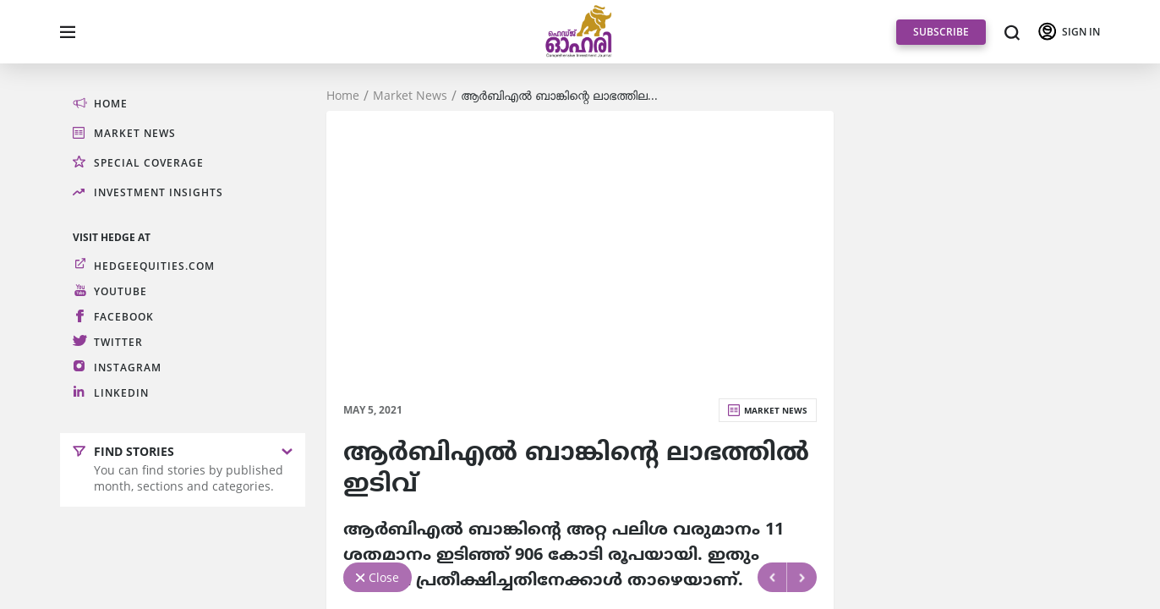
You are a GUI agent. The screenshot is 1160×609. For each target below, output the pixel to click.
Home (342, 96)
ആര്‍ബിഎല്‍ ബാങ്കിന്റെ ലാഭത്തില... (559, 96)
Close (384, 577)
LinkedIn (121, 393)
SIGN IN (1081, 32)
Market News (410, 96)
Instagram (127, 367)
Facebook (124, 317)
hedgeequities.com (154, 266)
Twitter (118, 342)
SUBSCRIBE (941, 32)
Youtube (120, 291)
